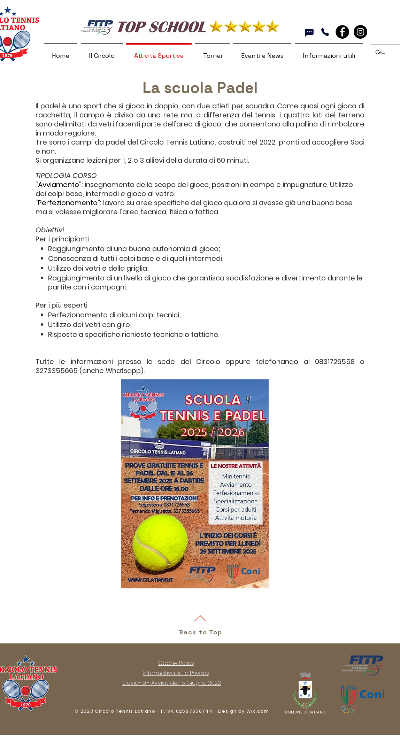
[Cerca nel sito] (381, 52)
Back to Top (200, 632)
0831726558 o (339, 361)
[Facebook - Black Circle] (342, 32)
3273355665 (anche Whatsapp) (90, 371)
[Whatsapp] (309, 32)
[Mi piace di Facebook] (351, 36)
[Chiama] (325, 32)
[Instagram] (360, 32)
